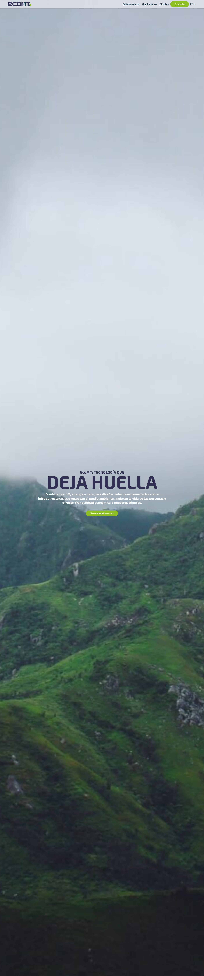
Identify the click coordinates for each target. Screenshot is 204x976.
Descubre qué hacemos (102, 513)
